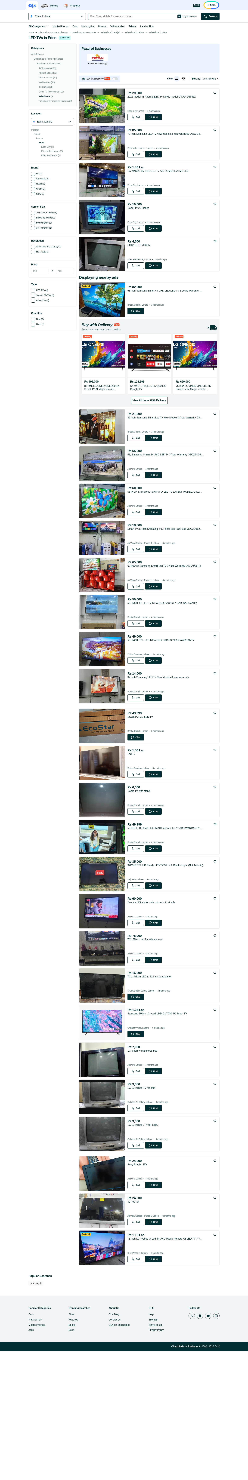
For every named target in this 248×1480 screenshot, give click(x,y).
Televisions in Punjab (105, 77)
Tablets (127, 26)
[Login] (202, 5)
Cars (69, 26)
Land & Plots (141, 26)
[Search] (216, 16)
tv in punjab (30, 1412)
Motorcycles (82, 26)
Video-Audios (112, 26)
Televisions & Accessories (78, 77)
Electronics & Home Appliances (47, 77)
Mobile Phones (55, 26)
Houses (97, 26)
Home (25, 77)
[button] (93, 123)
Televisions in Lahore (129, 77)
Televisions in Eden (152, 77)
